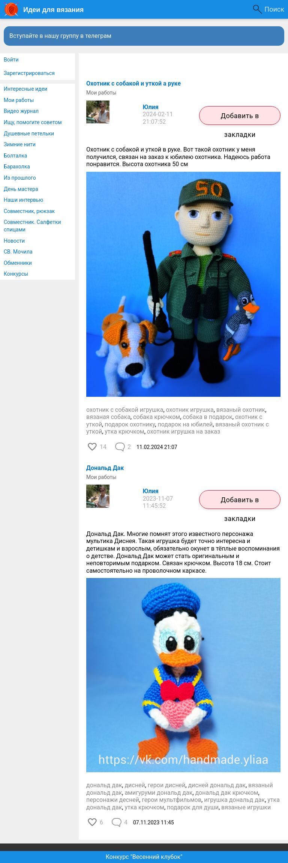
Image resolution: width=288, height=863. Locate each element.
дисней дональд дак (216, 785)
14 (103, 446)
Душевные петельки (29, 134)
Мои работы (19, 100)
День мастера (21, 189)
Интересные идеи (25, 89)
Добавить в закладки (239, 118)
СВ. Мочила (18, 252)
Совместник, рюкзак (29, 211)
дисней (134, 785)
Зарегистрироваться (29, 73)
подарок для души (193, 807)
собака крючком (156, 416)
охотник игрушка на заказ (183, 431)
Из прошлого (20, 178)
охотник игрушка (190, 409)
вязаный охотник (240, 409)
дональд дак (104, 785)
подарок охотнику (130, 424)
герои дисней (167, 785)
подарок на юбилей (185, 424)
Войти (11, 60)
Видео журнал (21, 111)
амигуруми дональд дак (158, 792)
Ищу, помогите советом (33, 122)
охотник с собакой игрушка (124, 409)
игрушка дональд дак (234, 799)
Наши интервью (23, 200)
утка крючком (124, 431)
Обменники (18, 263)
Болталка (15, 156)
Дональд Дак (105, 467)
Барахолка (17, 167)
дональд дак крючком (226, 792)
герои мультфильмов (171, 799)
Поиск (274, 9)
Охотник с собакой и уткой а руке (133, 83)
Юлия (151, 107)
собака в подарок (207, 416)
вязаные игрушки (246, 807)
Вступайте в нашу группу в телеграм (60, 35)
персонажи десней (112, 799)
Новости (14, 241)
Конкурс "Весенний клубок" (144, 856)
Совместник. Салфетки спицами (32, 226)
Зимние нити (20, 144)
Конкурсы (16, 274)
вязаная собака (108, 416)
